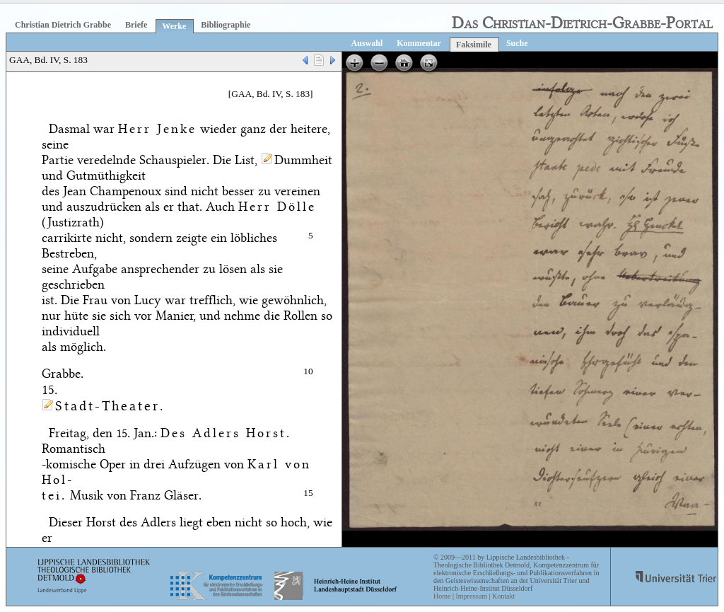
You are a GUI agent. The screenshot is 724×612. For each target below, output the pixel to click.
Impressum (470, 596)
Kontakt (503, 596)
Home (441, 596)
